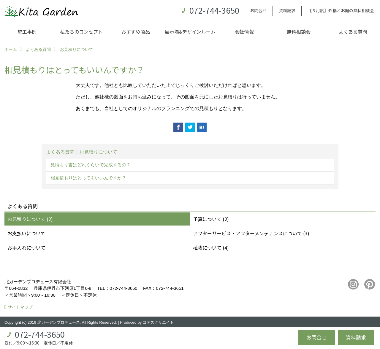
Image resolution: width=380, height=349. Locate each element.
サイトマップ (20, 307)
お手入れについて (26, 247)
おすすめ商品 (135, 31)
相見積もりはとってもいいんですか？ (88, 177)
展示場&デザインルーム (190, 31)
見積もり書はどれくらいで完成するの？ (90, 164)
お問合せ (258, 10)
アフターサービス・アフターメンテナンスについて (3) (251, 233)
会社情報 (244, 31)
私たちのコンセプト (81, 31)
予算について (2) (211, 219)
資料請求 (287, 10)
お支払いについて (26, 233)
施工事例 (27, 31)
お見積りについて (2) (30, 219)
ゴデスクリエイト (158, 322)
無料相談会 (299, 31)
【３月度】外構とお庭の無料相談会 (341, 10)
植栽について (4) (211, 247)
